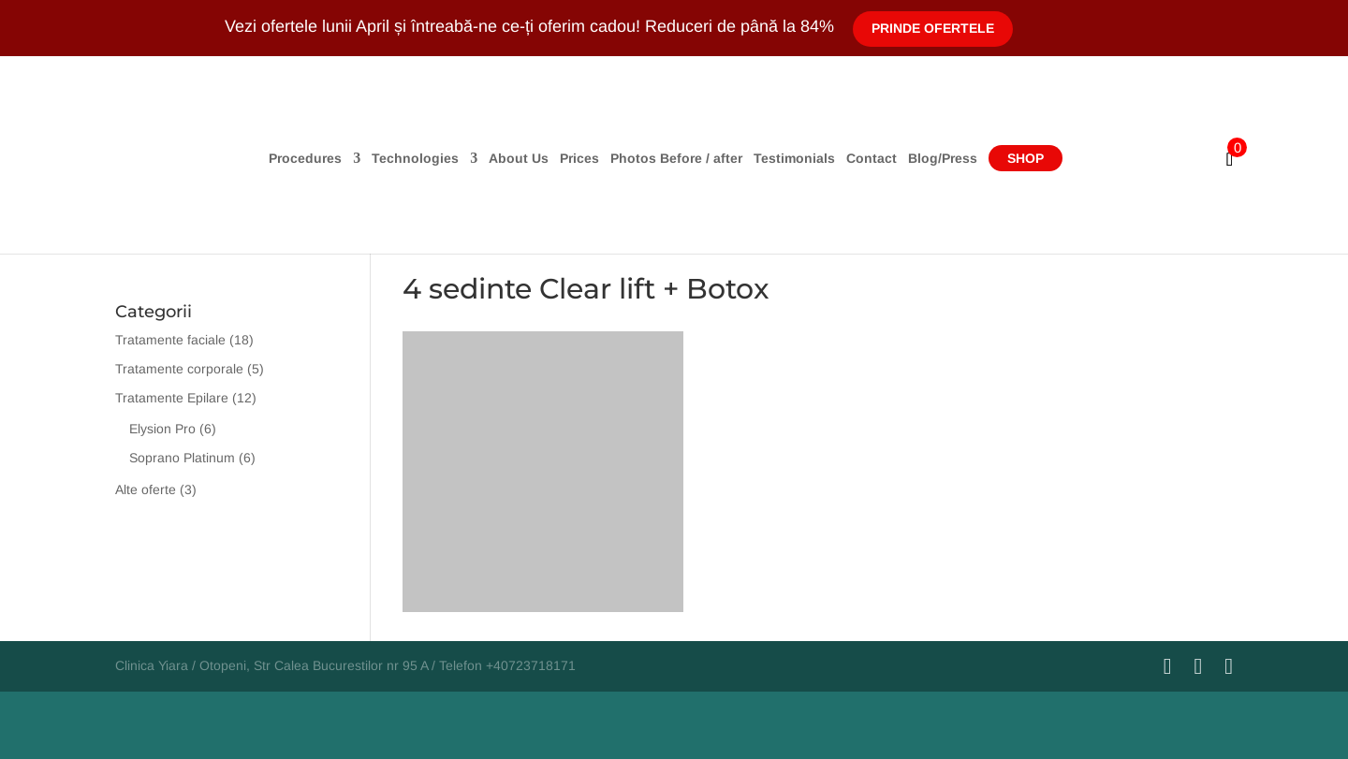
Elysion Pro (162, 428)
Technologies (415, 159)
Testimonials (794, 159)
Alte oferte (145, 489)
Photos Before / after (676, 159)
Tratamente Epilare (171, 397)
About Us (519, 159)
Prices (579, 159)
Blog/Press (942, 159)
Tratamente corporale (179, 368)
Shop (1025, 158)
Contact (871, 159)
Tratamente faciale (170, 339)
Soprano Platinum (182, 457)
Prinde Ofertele (933, 28)
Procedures (305, 159)
